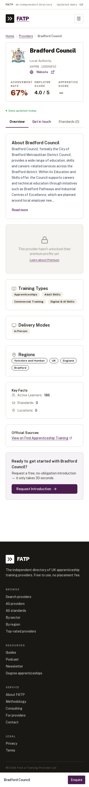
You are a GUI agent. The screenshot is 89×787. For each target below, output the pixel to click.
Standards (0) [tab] (69, 122)
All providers (15, 604)
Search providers (18, 597)
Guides (11, 652)
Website (42, 72)
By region (13, 624)
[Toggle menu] (78, 18)
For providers (16, 715)
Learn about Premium (44, 260)
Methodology (16, 701)
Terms (10, 750)
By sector (13, 617)
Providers (26, 36)
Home (10, 36)
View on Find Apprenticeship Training (42, 438)
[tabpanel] (44, 317)
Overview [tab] (17, 122)
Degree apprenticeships (24, 673)
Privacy (11, 743)
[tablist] (44, 122)
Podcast (12, 659)
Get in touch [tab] (41, 122)
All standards (16, 611)
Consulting (14, 708)
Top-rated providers (21, 631)
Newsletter (14, 666)
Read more (20, 210)
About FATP (15, 695)
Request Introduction (36, 489)
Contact (12, 722)
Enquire (76, 780)
